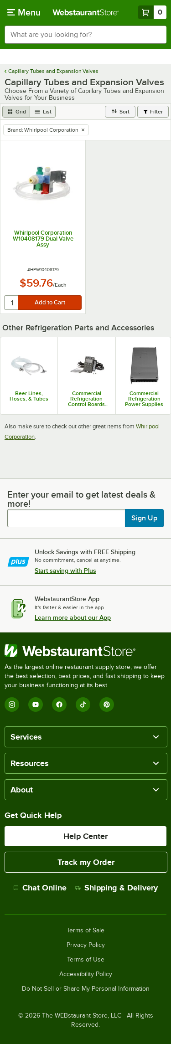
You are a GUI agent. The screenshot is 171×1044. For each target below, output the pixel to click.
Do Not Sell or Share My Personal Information (86, 989)
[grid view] (16, 112)
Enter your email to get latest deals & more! (81, 499)
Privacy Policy (86, 945)
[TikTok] (83, 704)
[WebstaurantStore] (85, 650)
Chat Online (40, 887)
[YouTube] (35, 704)
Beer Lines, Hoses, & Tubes (29, 396)
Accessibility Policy (85, 974)
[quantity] (11, 302)
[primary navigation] (24, 12)
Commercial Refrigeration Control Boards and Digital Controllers (86, 399)
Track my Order (85, 862)
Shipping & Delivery (116, 887)
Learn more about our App (73, 617)
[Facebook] (59, 704)
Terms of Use (85, 960)
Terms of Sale (85, 930)
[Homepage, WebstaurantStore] (85, 12)
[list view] (43, 112)
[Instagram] (12, 704)
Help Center (85, 836)
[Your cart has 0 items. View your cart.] (152, 12)
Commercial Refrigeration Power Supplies (144, 399)
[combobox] (85, 35)
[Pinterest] (106, 704)
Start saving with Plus (65, 570)
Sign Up (144, 518)
